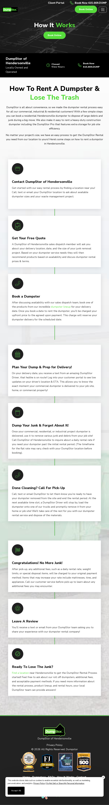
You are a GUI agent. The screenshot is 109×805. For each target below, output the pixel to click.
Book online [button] (86, 9)
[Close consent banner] (103, 777)
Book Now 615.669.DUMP (91, 3)
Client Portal (56, 3)
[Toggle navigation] (103, 9)
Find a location (20, 673)
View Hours (58, 67)
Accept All (16, 790)
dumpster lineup (61, 306)
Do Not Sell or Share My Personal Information (65, 783)
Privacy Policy (54, 745)
